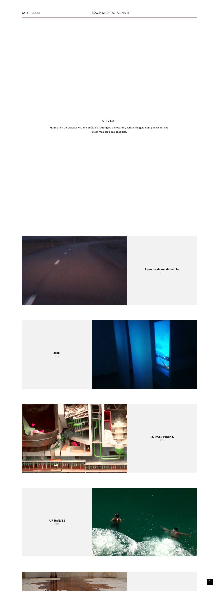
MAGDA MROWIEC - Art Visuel (110, 12)
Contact (35, 12)
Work (25, 12)
